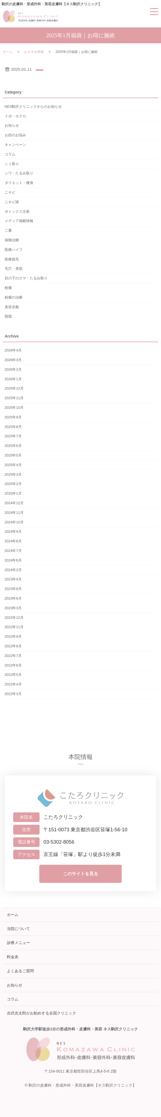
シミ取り (12, 164)
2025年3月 (13, 474)
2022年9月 (13, 636)
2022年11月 (14, 627)
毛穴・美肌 (14, 269)
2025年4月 (13, 465)
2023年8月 (13, 589)
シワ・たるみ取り (19, 173)
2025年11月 (14, 398)
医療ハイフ (14, 250)
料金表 (12, 957)
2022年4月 (13, 684)
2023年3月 (13, 608)
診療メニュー (18, 942)
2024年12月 (14, 503)
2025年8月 (13, 427)
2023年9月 (13, 579)
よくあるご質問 (20, 971)
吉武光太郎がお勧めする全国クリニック (41, 1013)
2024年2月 (13, 570)
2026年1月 (13, 379)
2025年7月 (13, 436)
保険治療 (12, 240)
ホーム (8, 52)
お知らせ (12, 125)
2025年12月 (14, 388)
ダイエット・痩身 (19, 183)
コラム (10, 154)
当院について (18, 928)
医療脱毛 (12, 259)
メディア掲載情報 (19, 221)
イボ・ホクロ (15, 116)
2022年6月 (13, 665)
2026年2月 (13, 369)
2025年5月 (13, 455)
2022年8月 (13, 646)
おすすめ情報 (34, 52)
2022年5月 (13, 675)
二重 (8, 230)
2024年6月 (13, 560)
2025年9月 (13, 417)
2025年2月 (13, 484)
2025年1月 (13, 493)
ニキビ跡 (12, 202)
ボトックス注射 (17, 211)
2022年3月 (13, 694)
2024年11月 (14, 513)
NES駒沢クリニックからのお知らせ (33, 106)
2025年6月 (13, 446)
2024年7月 (13, 551)
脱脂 (8, 316)
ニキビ (10, 192)
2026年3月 (13, 360)
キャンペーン (15, 145)
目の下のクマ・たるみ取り (26, 278)
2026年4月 (13, 350)
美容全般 (12, 307)
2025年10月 (14, 408)
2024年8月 (13, 541)
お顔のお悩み (15, 135)
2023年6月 (13, 598)
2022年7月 (13, 656)
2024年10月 (14, 522)
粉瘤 (8, 288)
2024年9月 (13, 531)
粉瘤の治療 (14, 297)
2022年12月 (14, 618)
